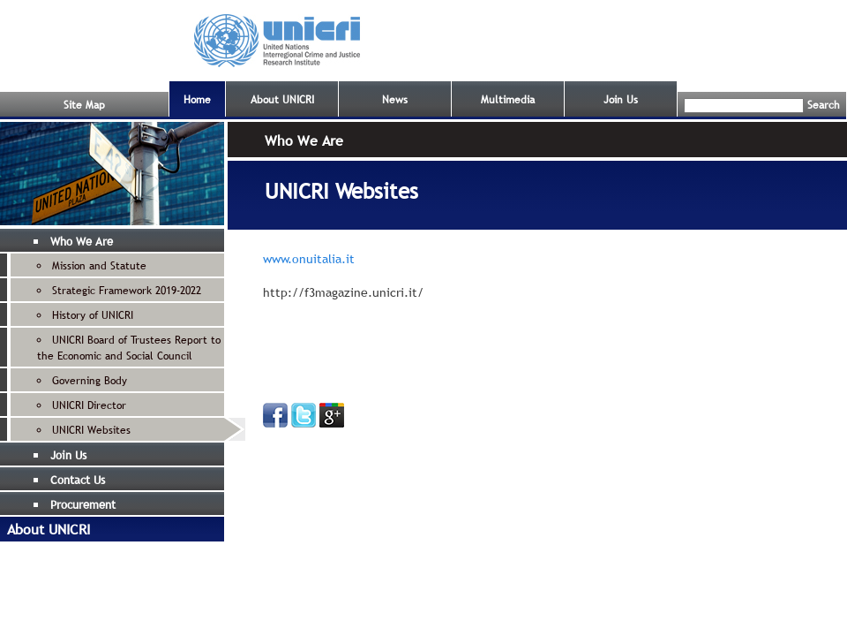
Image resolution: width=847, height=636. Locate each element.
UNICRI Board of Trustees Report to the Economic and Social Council (129, 348)
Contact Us (77, 480)
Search (823, 105)
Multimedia (508, 100)
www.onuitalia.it (309, 259)
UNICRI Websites (91, 430)
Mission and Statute (99, 266)
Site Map (84, 105)
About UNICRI (282, 100)
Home (197, 100)
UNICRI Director (89, 405)
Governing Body (89, 381)
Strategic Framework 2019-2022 (126, 291)
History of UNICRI (92, 315)
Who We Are (81, 241)
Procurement (83, 504)
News (395, 100)
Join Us (620, 100)
